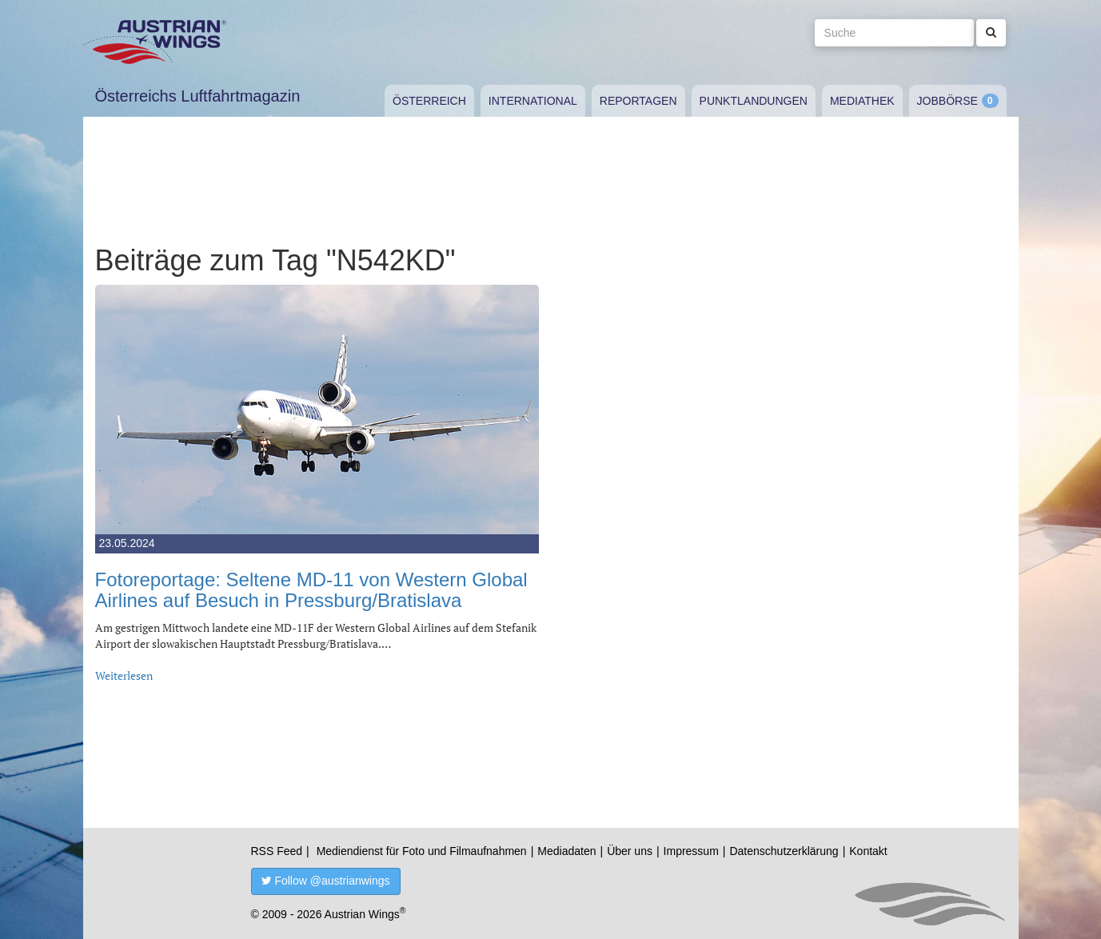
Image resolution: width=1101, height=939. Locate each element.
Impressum (691, 851)
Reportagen (638, 100)
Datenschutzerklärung (783, 851)
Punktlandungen (754, 100)
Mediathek (862, 100)
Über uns (629, 851)
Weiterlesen (124, 675)
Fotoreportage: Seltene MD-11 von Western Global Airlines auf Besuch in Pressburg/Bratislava (311, 590)
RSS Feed (277, 851)
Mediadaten (566, 851)
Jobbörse (947, 100)
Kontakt (868, 851)
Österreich (429, 100)
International (533, 100)
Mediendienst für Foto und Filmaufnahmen (422, 851)
